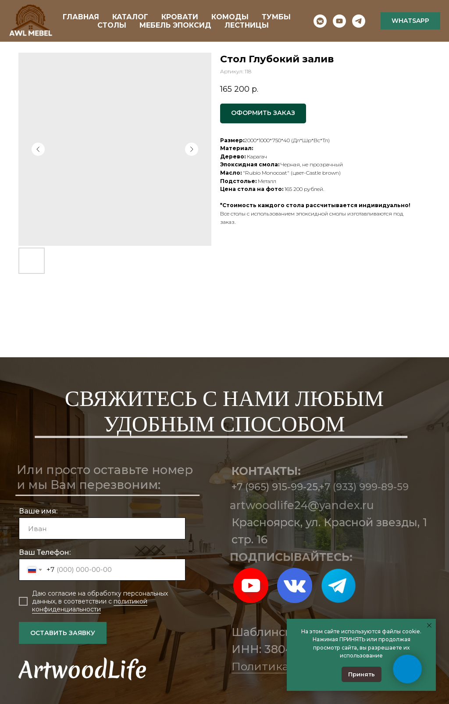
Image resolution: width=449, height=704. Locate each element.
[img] (250, 585)
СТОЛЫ (111, 25)
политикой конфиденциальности (89, 605)
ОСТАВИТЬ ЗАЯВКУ (62, 633)
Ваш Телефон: (45, 552)
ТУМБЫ (276, 17)
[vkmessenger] (320, 21)
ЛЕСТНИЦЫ (246, 25)
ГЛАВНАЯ (81, 17)
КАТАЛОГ (130, 17)
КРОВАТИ (179, 17)
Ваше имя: (38, 511)
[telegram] (358, 21)
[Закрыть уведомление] (429, 625)
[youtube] (339, 21)
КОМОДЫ (230, 17)
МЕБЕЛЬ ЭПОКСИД (175, 25)
